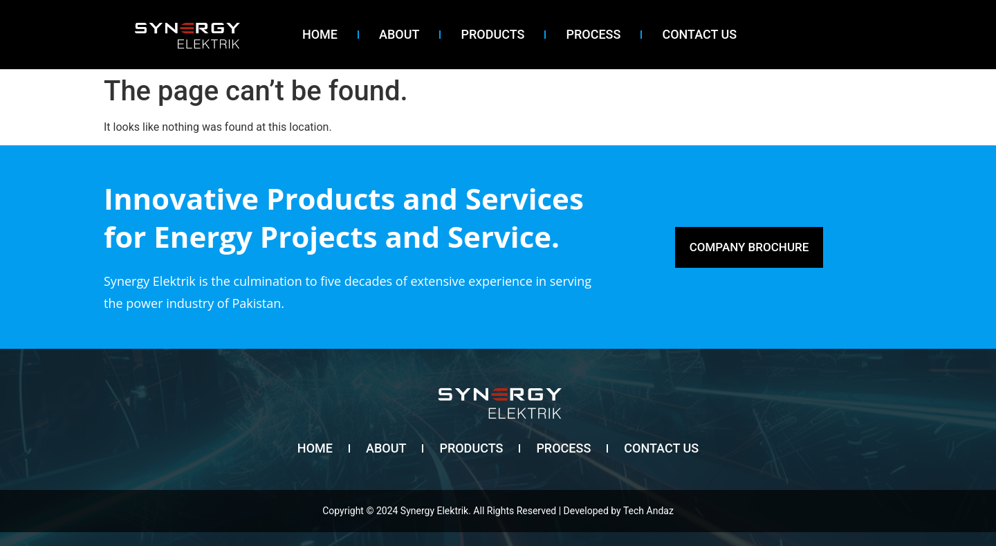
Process (593, 34)
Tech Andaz (648, 510)
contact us (699, 34)
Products (492, 34)
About (399, 34)
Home (320, 34)
